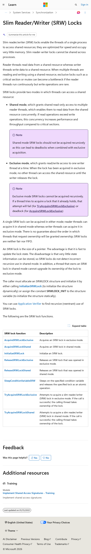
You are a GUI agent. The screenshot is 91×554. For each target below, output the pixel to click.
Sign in (84, 4)
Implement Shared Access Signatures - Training (28, 493)
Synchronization (44, 12)
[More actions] (85, 12)
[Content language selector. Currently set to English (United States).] (19, 522)
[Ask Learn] (78, 12)
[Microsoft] (45, 4)
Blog (46, 539)
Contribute (61, 539)
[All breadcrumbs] (6, 12)
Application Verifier (29, 303)
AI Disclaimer (10, 539)
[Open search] (75, 5)
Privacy (75, 539)
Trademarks (61, 544)
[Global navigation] (3, 5)
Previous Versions (30, 539)
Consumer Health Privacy (16, 544)
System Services (21, 12)
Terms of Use (44, 544)
